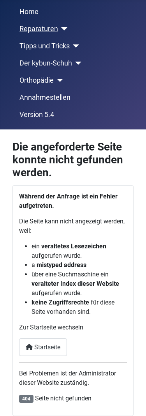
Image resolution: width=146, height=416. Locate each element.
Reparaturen (38, 29)
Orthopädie (36, 80)
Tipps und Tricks (44, 46)
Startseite (43, 347)
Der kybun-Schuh (45, 63)
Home (29, 12)
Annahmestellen (44, 97)
